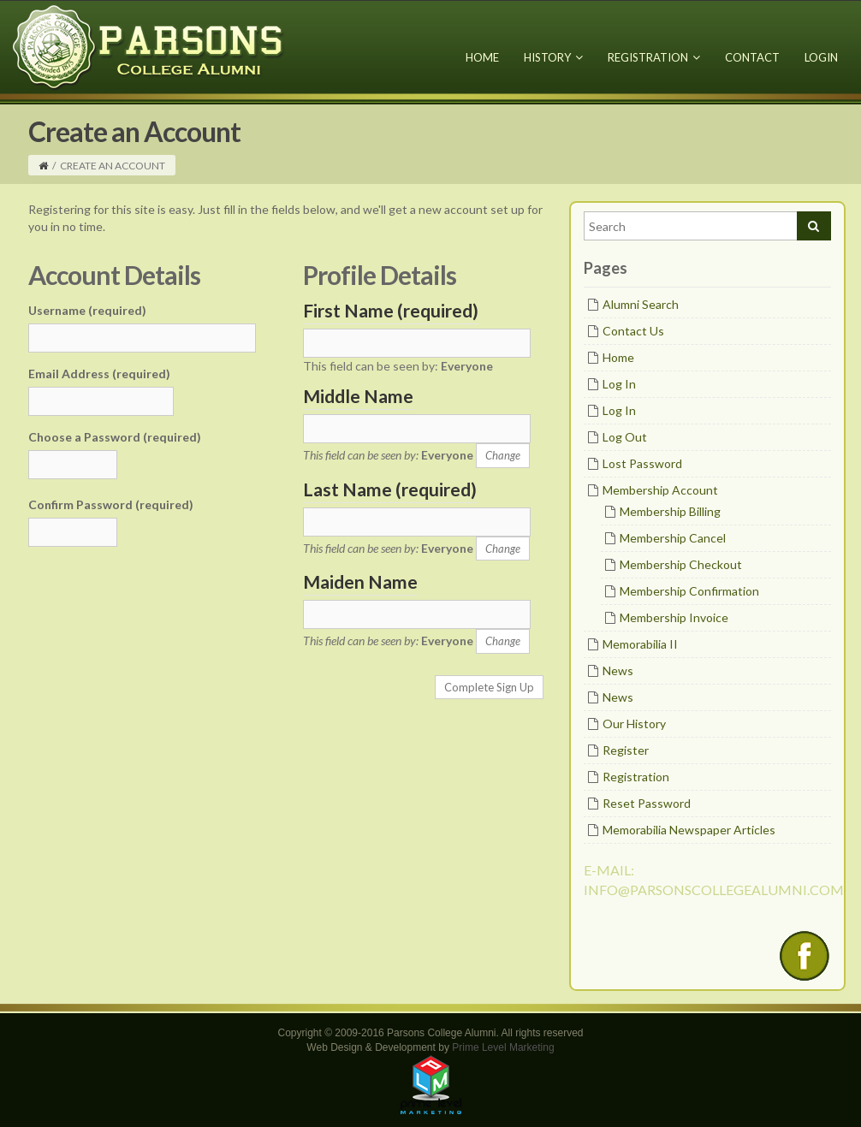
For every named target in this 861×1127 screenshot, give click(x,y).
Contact (752, 57)
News (618, 670)
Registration (654, 57)
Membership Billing (670, 511)
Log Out (625, 437)
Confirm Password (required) (110, 504)
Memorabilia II (640, 644)
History (553, 57)
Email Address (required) (99, 373)
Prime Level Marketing (503, 1047)
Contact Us (633, 330)
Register (626, 750)
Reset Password (647, 803)
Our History (634, 723)
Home (482, 57)
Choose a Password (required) (114, 437)
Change (502, 455)
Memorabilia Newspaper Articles (689, 829)
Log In (619, 384)
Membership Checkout (681, 564)
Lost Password (642, 463)
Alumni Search (641, 304)
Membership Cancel (673, 538)
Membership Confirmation (689, 591)
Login (821, 57)
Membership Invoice (674, 617)
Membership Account (660, 490)
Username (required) (87, 310)
